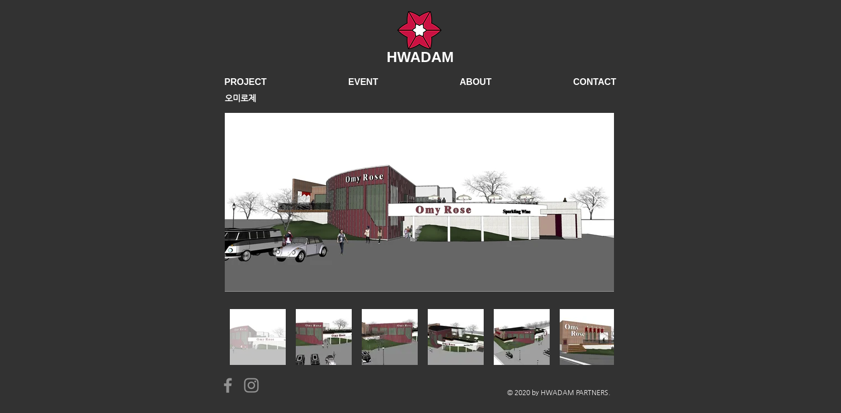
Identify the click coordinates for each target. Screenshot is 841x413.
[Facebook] (228, 385)
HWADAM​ (420, 57)
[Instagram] (251, 385)
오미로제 (240, 98)
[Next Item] (594, 202)
